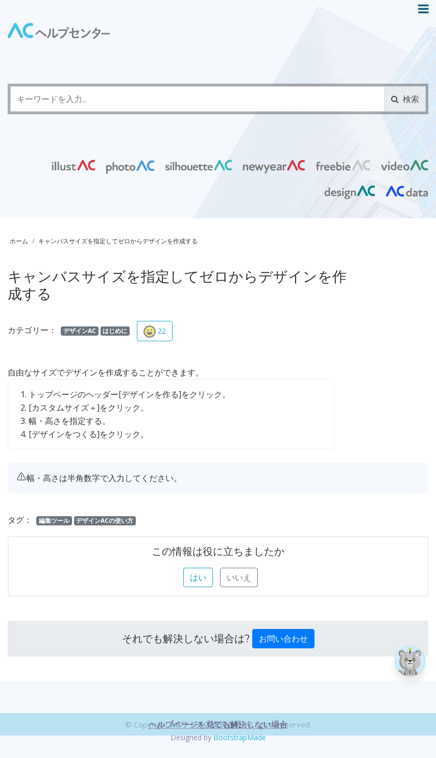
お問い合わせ (283, 638)
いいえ (239, 577)
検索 (405, 99)
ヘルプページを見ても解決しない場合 (218, 738)
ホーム (19, 241)
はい (198, 577)
